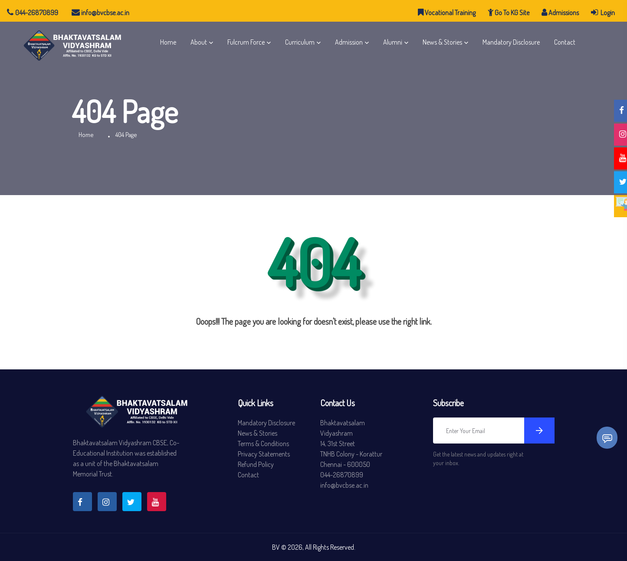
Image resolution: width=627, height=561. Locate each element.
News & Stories (442, 42)
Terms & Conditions (263, 443)
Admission (349, 42)
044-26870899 (32, 12)
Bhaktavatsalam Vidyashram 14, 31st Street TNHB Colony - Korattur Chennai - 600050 (351, 443)
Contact (564, 42)
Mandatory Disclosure (511, 42)
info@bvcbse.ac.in (100, 12)
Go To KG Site (508, 12)
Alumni (392, 42)
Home (168, 42)
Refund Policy (256, 464)
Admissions (560, 12)
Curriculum (300, 42)
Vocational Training (447, 12)
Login (603, 12)
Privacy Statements (264, 454)
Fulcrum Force (246, 42)
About (198, 42)
